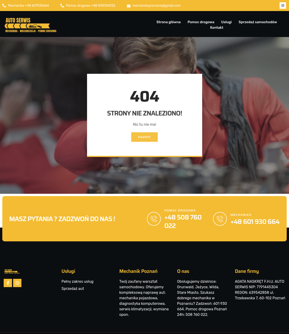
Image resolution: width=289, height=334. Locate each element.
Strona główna (168, 22)
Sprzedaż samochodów (258, 22)
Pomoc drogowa (201, 22)
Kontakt (216, 28)
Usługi (226, 22)
